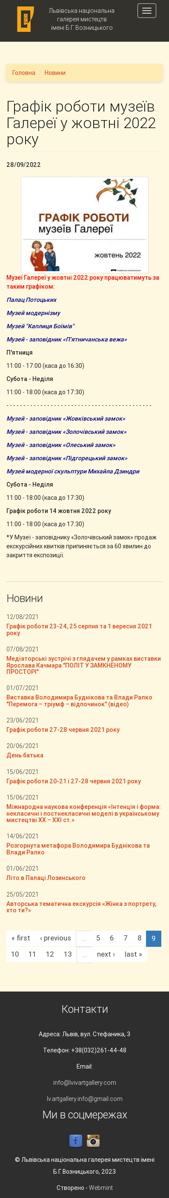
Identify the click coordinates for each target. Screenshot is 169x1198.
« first (20, 938)
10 (15, 954)
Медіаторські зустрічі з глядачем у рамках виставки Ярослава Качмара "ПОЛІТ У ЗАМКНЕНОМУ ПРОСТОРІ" (83, 665)
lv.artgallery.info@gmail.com (85, 1099)
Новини (55, 73)
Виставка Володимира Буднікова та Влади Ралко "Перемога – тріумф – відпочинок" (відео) (79, 701)
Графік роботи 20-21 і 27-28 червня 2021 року (73, 781)
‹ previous (55, 938)
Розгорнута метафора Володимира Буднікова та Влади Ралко (78, 849)
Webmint (101, 1188)
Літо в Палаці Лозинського (46, 878)
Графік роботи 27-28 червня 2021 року (63, 730)
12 (50, 954)
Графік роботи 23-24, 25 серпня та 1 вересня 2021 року (79, 629)
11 (32, 954)
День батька (24, 755)
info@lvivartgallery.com (84, 1082)
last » (133, 954)
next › (106, 954)
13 (68, 954)
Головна (23, 73)
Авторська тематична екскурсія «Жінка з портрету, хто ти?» (81, 907)
